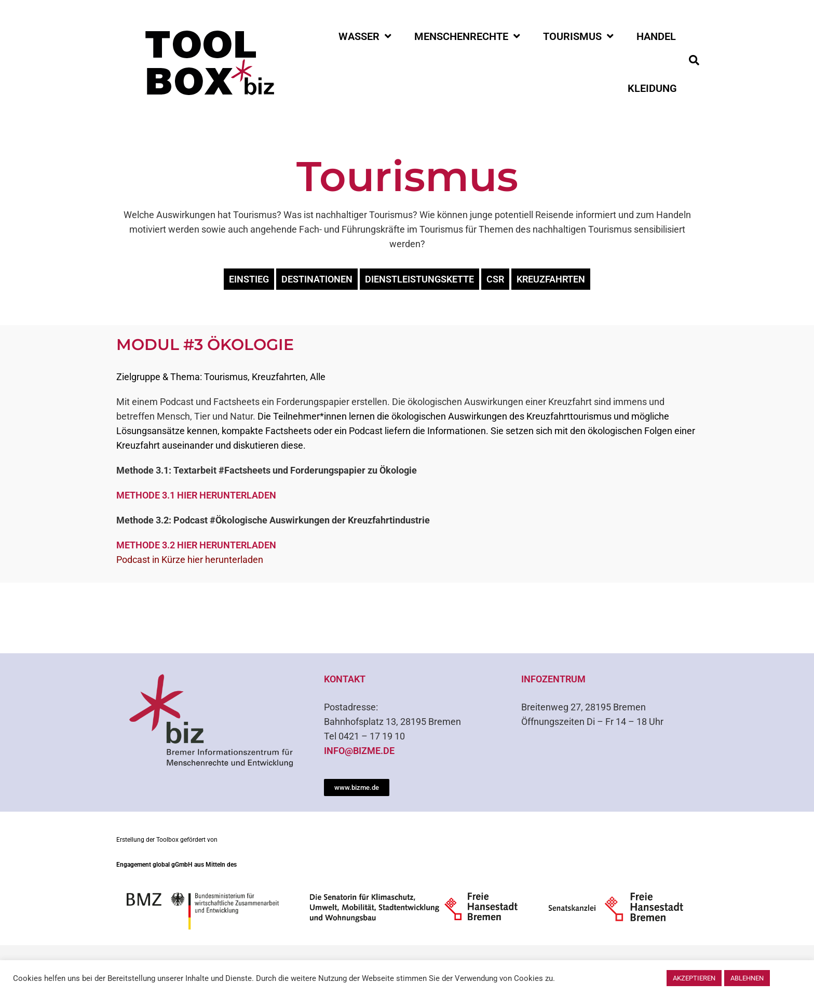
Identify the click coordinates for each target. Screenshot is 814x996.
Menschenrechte (467, 36)
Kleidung (652, 88)
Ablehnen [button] (747, 978)
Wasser (364, 36)
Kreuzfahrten (551, 279)
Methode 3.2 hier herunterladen (196, 545)
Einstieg (249, 279)
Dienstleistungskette (419, 279)
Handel (656, 36)
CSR (495, 279)
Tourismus (578, 36)
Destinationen (316, 279)
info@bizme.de (359, 750)
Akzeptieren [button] (694, 978)
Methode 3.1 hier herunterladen (196, 495)
